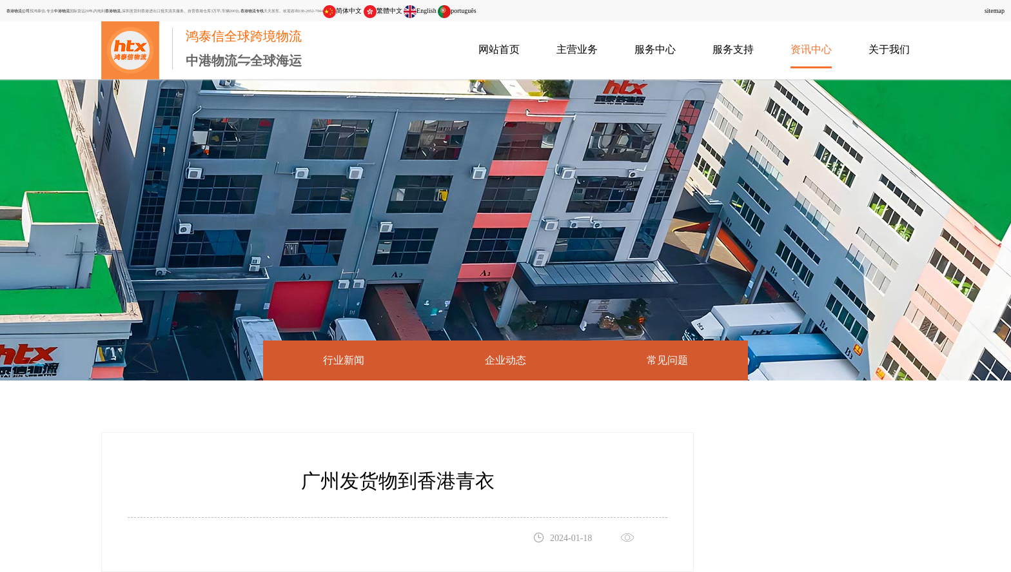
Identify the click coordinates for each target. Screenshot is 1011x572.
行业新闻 (343, 360)
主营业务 (577, 49)
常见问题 (667, 360)
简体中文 (342, 10)
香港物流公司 (18, 10)
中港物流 (62, 10)
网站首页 (499, 49)
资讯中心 (811, 49)
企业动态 (505, 360)
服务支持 (733, 49)
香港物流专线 (252, 10)
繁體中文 (383, 10)
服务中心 (655, 49)
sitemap (995, 10)
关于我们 (889, 49)
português (457, 10)
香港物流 (113, 10)
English (420, 10)
